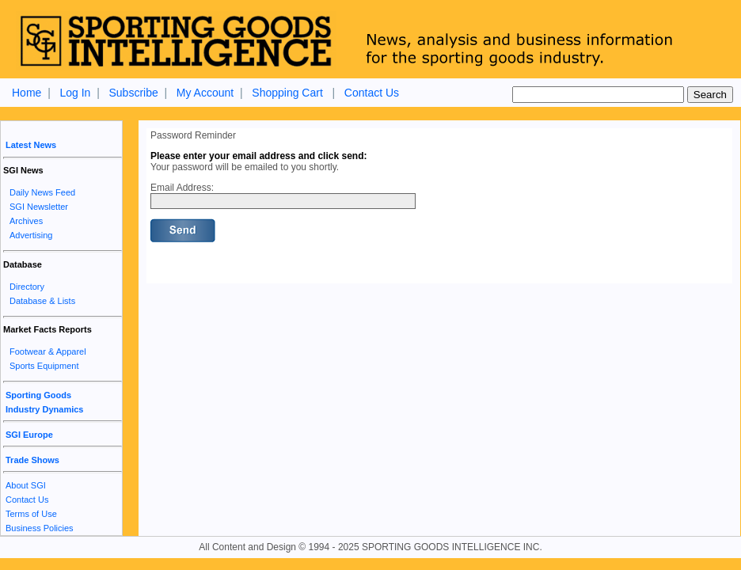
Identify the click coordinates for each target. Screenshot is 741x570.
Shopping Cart (287, 92)
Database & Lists (42, 301)
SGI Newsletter (39, 206)
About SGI (26, 485)
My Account (205, 92)
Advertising (31, 235)
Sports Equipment (44, 365)
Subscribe (133, 92)
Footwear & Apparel (48, 351)
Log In (74, 92)
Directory (27, 286)
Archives (26, 221)
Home (26, 92)
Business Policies (40, 528)
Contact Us (371, 92)
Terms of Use (31, 514)
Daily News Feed (42, 192)
